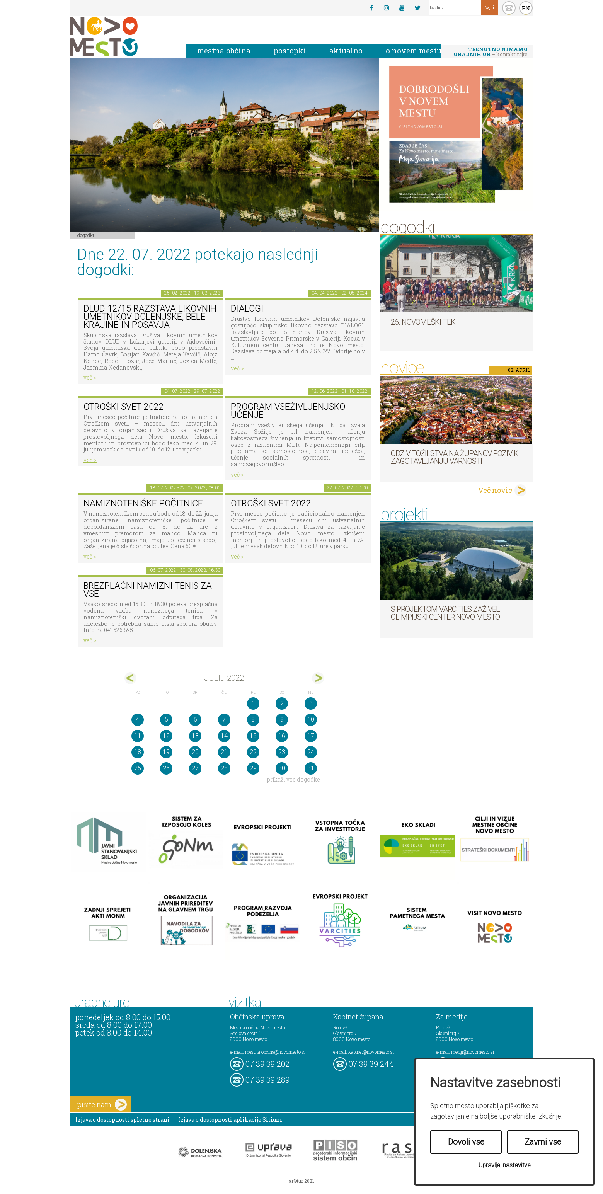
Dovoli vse (466, 1141)
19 (166, 752)
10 (310, 719)
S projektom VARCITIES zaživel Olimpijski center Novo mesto (445, 613)
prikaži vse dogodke (293, 779)
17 (310, 735)
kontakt (509, 8)
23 (281, 752)
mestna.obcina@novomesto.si (275, 1052)
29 (253, 768)
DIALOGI (247, 308)
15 (253, 735)
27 (195, 768)
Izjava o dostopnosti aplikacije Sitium (230, 1119)
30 (281, 768)
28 (224, 768)
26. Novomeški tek (423, 322)
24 (310, 752)
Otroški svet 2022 (123, 407)
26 (166, 768)
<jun (130, 678)
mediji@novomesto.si (472, 1052)
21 (224, 752)
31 (310, 768)
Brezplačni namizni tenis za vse (147, 590)
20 (195, 752)
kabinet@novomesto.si (371, 1052)
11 (137, 735)
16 (281, 735)
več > (90, 377)
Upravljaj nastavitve (505, 1165)
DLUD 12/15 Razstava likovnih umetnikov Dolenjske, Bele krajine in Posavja (149, 316)
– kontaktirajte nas (490, 52)
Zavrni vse (543, 1141)
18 (137, 752)
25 (137, 768)
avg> (318, 678)
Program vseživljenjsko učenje (288, 411)
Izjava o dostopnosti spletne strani (122, 1119)
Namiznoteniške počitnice (143, 503)
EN (526, 8)
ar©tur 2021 (301, 1181)
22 (253, 752)
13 (195, 735)
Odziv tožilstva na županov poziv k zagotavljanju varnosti (454, 457)
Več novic (495, 490)
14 (224, 735)
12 (166, 735)
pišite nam (102, 1105)
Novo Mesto (122, 36)
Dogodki (85, 235)
